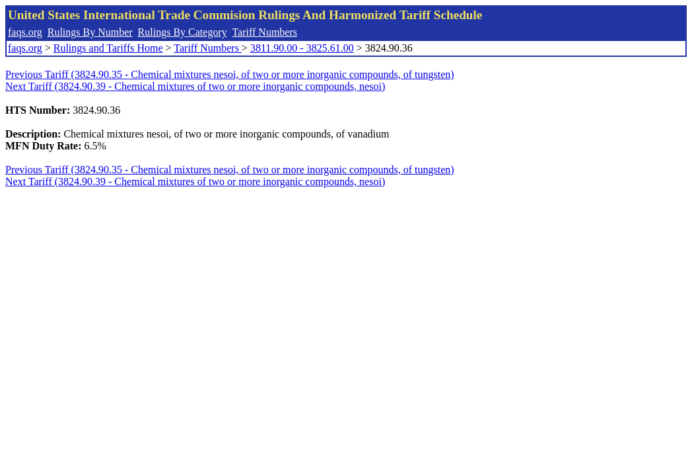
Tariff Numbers (264, 32)
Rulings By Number (90, 32)
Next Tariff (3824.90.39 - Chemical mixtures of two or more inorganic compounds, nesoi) (195, 86)
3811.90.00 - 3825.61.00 (302, 48)
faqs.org (25, 32)
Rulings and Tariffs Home (108, 48)
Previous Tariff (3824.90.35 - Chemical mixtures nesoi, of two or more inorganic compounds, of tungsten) (229, 74)
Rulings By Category (182, 32)
